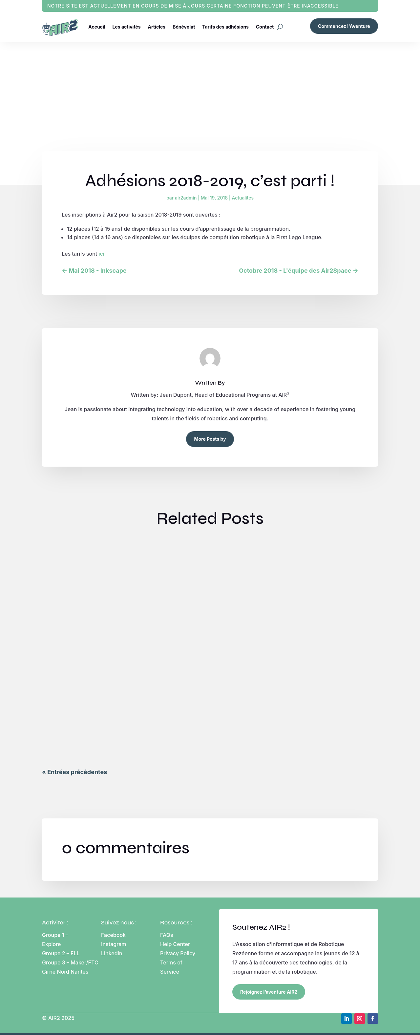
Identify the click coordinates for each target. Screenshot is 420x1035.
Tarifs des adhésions (225, 27)
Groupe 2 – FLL (61, 953)
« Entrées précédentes (74, 772)
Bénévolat (184, 27)
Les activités (127, 27)
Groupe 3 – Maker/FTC (70, 962)
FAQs (166, 935)
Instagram (113, 944)
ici (101, 253)
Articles (157, 27)
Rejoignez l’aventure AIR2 (268, 992)
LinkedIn (111, 953)
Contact (265, 27)
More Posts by (210, 439)
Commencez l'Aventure (344, 26)
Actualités (242, 198)
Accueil (96, 27)
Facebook (113, 935)
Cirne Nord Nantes (65, 971)
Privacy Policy (177, 953)
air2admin (186, 198)
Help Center (175, 944)
